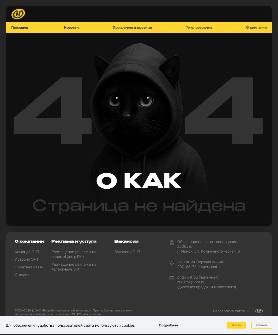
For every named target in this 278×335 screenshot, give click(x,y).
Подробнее (168, 325)
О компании (256, 27)
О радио (22, 274)
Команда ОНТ (27, 251)
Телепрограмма (199, 27)
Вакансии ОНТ (127, 251)
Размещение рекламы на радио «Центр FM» (73, 254)
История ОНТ (27, 259)
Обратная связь (29, 267)
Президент (20, 27)
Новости (71, 27)
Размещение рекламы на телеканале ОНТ (73, 267)
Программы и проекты (132, 27)
